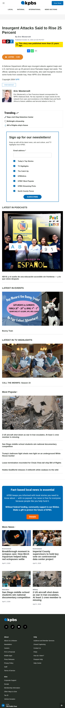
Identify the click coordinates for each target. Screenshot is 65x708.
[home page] (28, 3)
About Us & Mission (10, 640)
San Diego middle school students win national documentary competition (29, 445)
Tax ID (6, 695)
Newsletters (8, 644)
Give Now (57, 3)
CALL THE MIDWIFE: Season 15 (16, 383)
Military (35, 589)
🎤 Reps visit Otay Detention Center (18, 117)
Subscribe (32, 197)
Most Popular (10, 392)
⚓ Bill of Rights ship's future (16, 125)
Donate (32, 516)
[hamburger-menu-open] (3, 3)
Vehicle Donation (9, 699)
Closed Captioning (40, 644)
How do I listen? (39, 655)
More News (9, 527)
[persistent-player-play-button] (3, 705)
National (21, 9)
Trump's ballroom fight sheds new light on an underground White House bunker (31, 454)
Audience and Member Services (44, 640)
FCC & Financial (9, 652)
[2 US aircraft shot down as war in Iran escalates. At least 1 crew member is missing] (47, 579)
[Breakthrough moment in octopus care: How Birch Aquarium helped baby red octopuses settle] (16, 538)
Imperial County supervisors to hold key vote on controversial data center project (46, 555)
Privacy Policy (8, 663)
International (35, 9)
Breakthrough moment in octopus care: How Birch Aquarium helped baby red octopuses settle (16, 555)
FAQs (35, 652)
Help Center (37, 663)
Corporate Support (10, 680)
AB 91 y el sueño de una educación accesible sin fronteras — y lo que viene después (31, 278)
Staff (5, 667)
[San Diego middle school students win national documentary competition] (16, 579)
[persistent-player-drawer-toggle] (62, 705)
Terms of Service (9, 670)
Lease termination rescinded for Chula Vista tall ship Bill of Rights (31, 463)
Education (5, 589)
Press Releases (9, 659)
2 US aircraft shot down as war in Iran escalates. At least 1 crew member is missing (30, 436)
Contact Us (37, 648)
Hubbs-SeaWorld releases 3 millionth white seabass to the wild (30, 470)
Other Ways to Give (10, 691)
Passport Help (38, 659)
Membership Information (12, 688)
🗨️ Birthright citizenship (14, 121)
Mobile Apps (8, 655)
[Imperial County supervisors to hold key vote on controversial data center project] (47, 538)
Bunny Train (7, 331)
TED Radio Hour (11, 706)
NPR (17, 79)
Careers (6, 648)
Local (10, 9)
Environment (6, 549)
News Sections (51, 9)
